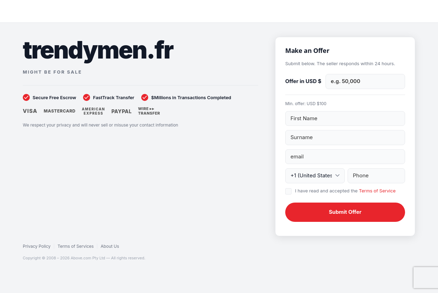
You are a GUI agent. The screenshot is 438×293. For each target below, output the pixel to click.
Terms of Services (75, 246)
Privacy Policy (36, 246)
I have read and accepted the (345, 190)
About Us (110, 246)
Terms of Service (377, 190)
